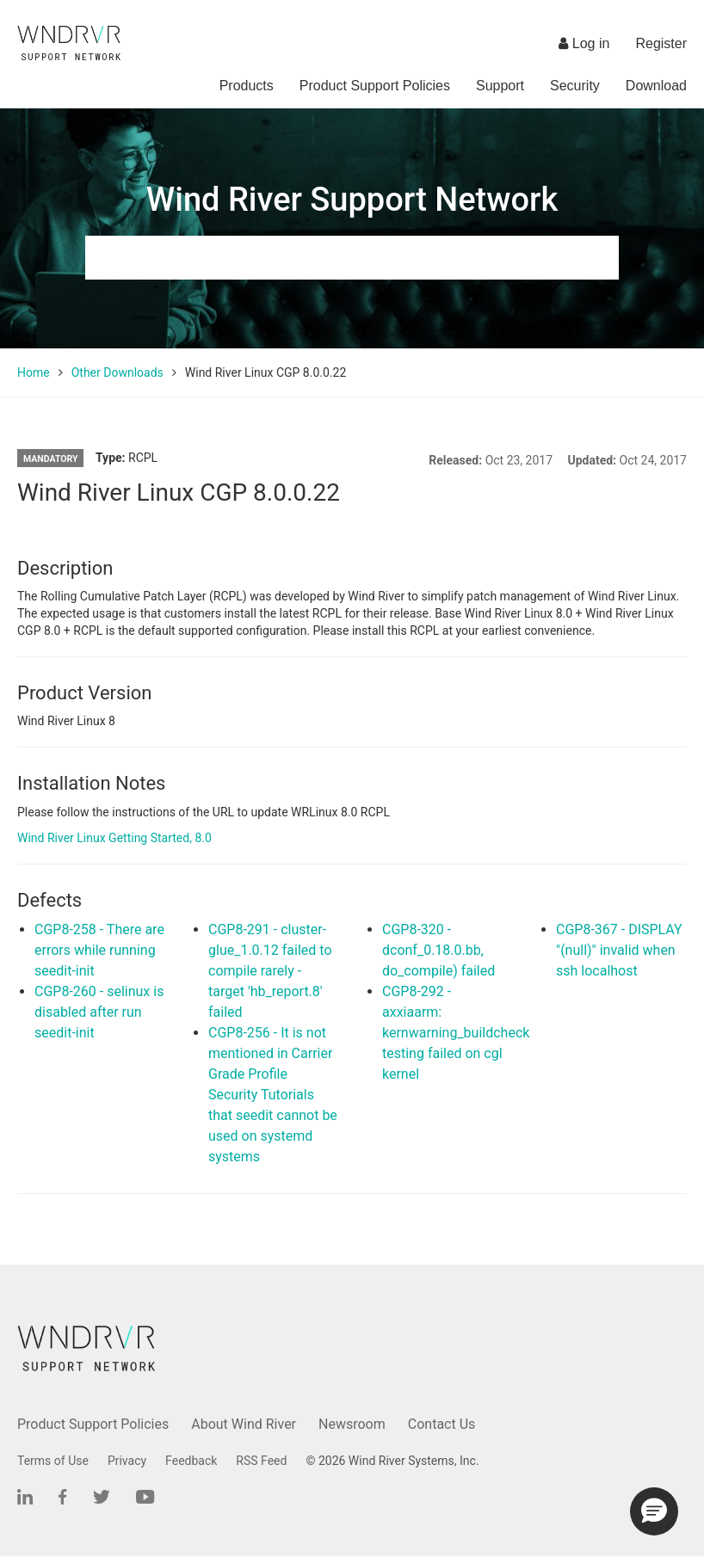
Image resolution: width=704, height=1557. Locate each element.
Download (656, 85)
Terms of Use (53, 1461)
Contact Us (442, 1424)
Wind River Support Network (352, 199)
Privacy (127, 1461)
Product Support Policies (375, 85)
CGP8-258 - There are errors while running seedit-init (99, 950)
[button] (654, 1511)
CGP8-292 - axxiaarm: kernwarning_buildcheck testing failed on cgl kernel (455, 1032)
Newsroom (352, 1424)
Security (575, 85)
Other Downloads (117, 372)
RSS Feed (261, 1461)
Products (246, 85)
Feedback (191, 1461)
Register (661, 43)
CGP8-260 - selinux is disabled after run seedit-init (99, 1012)
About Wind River (243, 1424)
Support (500, 85)
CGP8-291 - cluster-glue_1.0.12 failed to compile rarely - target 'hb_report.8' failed (270, 970)
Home (33, 372)
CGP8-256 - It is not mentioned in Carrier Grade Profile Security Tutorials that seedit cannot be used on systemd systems (272, 1095)
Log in (584, 43)
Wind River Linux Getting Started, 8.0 (114, 838)
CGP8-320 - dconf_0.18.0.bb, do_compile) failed (438, 950)
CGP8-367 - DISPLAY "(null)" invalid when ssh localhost (619, 950)
